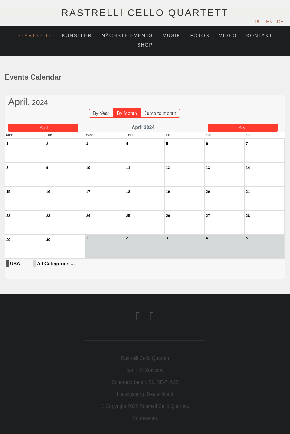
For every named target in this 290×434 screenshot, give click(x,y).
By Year (101, 113)
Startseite (34, 35)
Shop (145, 44)
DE (280, 21)
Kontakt (259, 35)
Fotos (199, 35)
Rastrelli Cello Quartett (145, 12)
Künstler (77, 35)
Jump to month (160, 113)
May (241, 128)
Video (228, 35)
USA (15, 263)
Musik (172, 35)
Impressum (145, 418)
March (44, 128)
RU (259, 21)
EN (270, 21)
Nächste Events (127, 35)
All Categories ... (56, 263)
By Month (127, 113)
